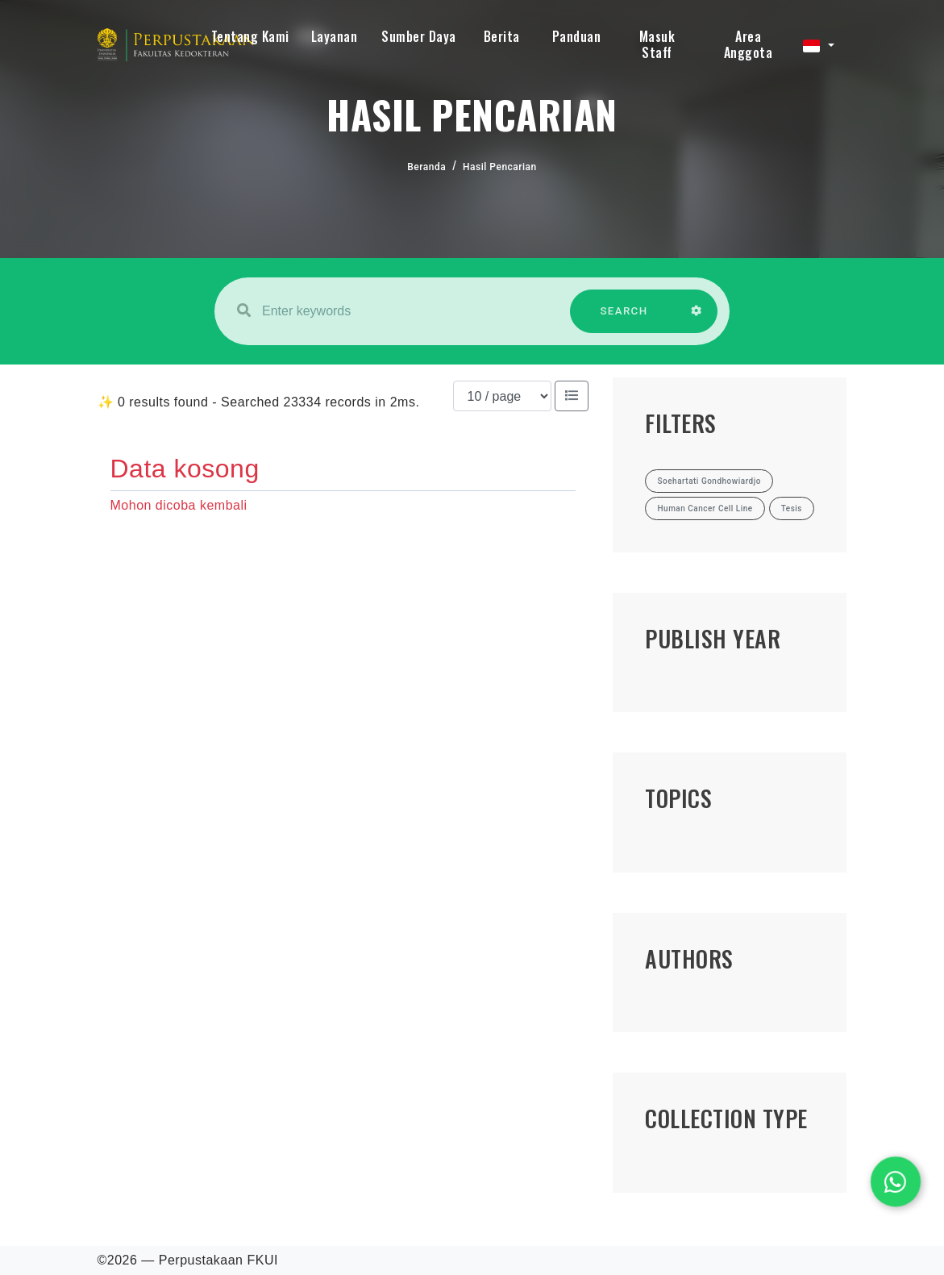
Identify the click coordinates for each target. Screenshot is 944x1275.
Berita (502, 36)
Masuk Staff (657, 44)
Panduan (576, 36)
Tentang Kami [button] (250, 36)
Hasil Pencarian (500, 167)
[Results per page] (502, 396)
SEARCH (624, 319)
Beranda (426, 167)
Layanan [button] (334, 36)
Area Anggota (748, 44)
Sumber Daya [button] (418, 36)
